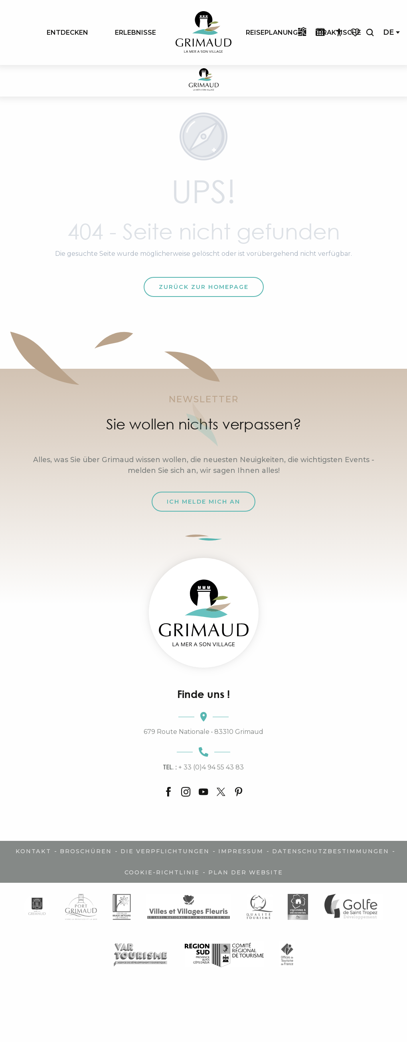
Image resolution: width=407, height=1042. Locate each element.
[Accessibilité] (339, 33)
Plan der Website (245, 872)
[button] (370, 33)
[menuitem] (67, 32)
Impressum (240, 851)
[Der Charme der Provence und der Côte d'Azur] (204, 80)
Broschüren (86, 851)
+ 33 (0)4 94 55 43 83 (203, 767)
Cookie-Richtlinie (162, 872)
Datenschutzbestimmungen (330, 851)
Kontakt (33, 851)
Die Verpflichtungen (165, 851)
